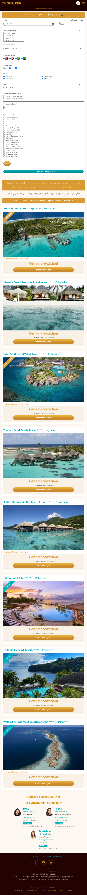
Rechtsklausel (52, 889)
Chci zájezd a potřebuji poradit (43, 170)
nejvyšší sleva (68, 200)
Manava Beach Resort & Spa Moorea (28, 281)
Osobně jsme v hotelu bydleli (14, 96)
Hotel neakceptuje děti (12, 130)
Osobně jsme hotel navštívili (14, 98)
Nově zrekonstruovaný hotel (14, 136)
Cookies (69, 889)
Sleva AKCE (9, 87)
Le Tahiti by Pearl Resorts (21, 649)
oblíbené (24, 200)
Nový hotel (9, 134)
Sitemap (42, 889)
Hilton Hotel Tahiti (18, 577)
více (26, 258)
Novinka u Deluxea (11, 132)
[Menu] (83, 3)
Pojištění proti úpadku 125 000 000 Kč (43, 887)
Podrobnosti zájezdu (43, 269)
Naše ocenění (31, 889)
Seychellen (14, 40)
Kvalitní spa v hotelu (12, 156)
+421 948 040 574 (45, 842)
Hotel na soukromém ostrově (15, 124)
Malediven (14, 38)
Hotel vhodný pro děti (12, 128)
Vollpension (9, 79)
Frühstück (9, 77)
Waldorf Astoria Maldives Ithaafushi (28, 721)
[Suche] (78, 3)
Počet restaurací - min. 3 (13, 126)
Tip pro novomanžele (12, 144)
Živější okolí (9, 138)
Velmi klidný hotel (11, 152)
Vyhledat (9, 163)
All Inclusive (47, 79)
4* (10, 68)
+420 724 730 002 (61, 819)
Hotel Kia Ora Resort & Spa (22, 207)
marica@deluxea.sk (46, 839)
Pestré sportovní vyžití (12, 142)
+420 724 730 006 (29, 819)
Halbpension (48, 77)
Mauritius (14, 36)
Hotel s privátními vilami (13, 122)
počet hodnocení (54, 200)
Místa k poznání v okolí (13, 146)
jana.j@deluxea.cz (29, 816)
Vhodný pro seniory (12, 140)
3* (4, 68)
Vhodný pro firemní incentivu (14, 148)
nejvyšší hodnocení (38, 200)
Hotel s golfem (10, 120)
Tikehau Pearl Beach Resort (22, 429)
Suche (62, 889)
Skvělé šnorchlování (12, 154)
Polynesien (57, 855)
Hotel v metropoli (11, 150)
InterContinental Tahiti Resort (24, 353)
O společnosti (19, 889)
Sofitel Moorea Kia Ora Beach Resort (28, 501)
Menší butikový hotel (12, 118)
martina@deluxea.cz (62, 816)
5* (16, 68)
